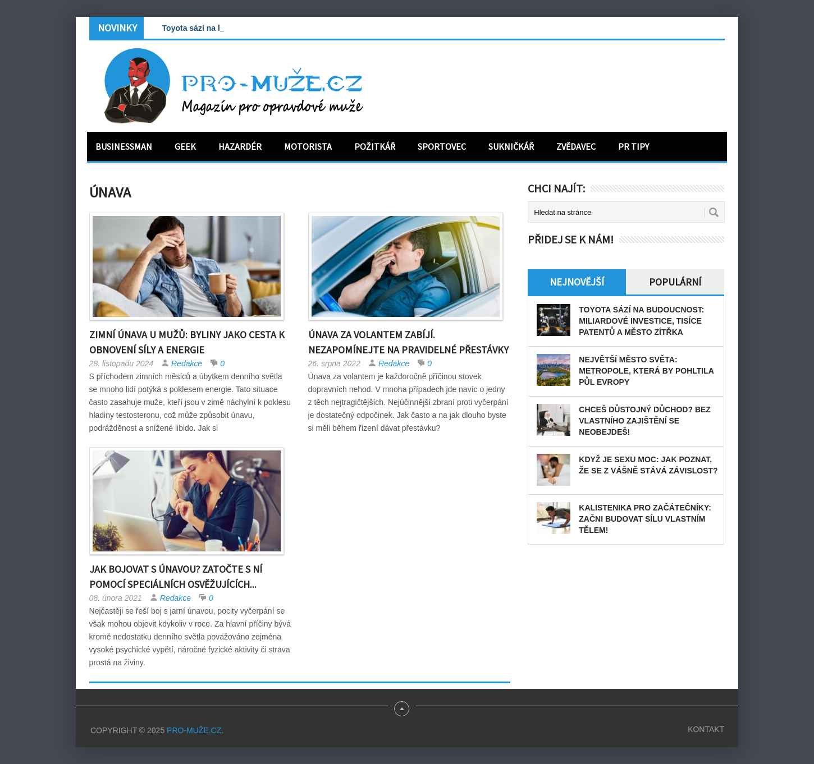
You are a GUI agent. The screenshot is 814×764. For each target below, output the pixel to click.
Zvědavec (576, 146)
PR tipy (633, 146)
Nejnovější (577, 281)
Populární (675, 281)
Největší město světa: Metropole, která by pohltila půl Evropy (646, 370)
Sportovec (442, 146)
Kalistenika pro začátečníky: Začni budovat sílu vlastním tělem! (645, 519)
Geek (185, 146)
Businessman (123, 146)
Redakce (186, 363)
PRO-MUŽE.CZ (194, 730)
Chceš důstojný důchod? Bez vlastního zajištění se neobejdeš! (645, 420)
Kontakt (706, 729)
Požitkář (374, 146)
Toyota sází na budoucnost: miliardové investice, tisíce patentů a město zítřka (641, 321)
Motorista (308, 146)
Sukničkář (511, 146)
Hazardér (240, 146)
